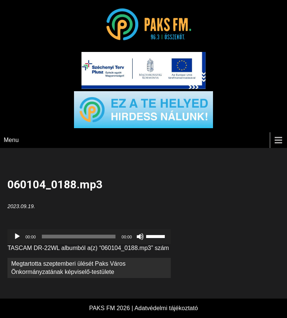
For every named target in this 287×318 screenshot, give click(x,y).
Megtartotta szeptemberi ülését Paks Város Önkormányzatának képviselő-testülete (68, 267)
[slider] (79, 236)
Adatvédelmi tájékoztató (166, 308)
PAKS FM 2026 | (111, 308)
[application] (89, 236)
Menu (11, 140)
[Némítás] (140, 236)
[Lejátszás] (17, 236)
